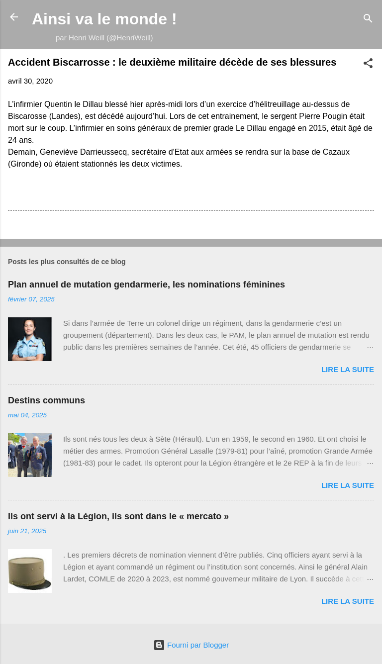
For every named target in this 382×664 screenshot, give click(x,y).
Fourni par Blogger (191, 645)
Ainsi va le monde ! (104, 19)
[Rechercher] (368, 20)
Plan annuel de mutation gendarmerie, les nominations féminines (146, 284)
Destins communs (46, 400)
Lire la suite (347, 369)
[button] (368, 65)
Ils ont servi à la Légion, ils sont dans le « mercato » (118, 516)
